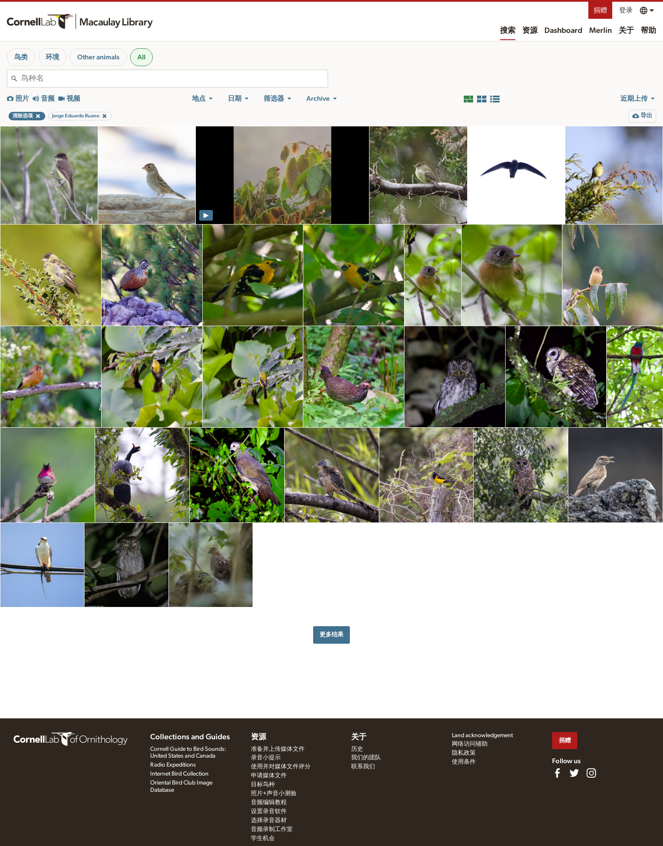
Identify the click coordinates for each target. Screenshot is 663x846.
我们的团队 (366, 758)
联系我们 (363, 767)
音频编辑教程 (269, 802)
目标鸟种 (263, 785)
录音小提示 (266, 758)
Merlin (600, 31)
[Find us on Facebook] (557, 773)
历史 (357, 749)
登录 (626, 10)
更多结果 (331, 634)
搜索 (507, 31)
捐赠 (600, 10)
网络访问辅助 (470, 744)
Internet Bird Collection (179, 774)
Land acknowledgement (482, 735)
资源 (530, 31)
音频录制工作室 (272, 829)
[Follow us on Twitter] (574, 773)
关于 (626, 31)
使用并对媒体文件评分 (281, 767)
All (141, 57)
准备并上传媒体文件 (278, 749)
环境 (52, 57)
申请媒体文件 (269, 776)
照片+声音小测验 (274, 793)
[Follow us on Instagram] (591, 773)
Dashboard (563, 31)
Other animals (98, 57)
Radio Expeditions (173, 765)
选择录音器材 (269, 820)
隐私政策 (464, 753)
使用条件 (464, 762)
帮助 (648, 31)
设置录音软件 (269, 811)
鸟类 (21, 57)
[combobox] (174, 78)
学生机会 (263, 838)
